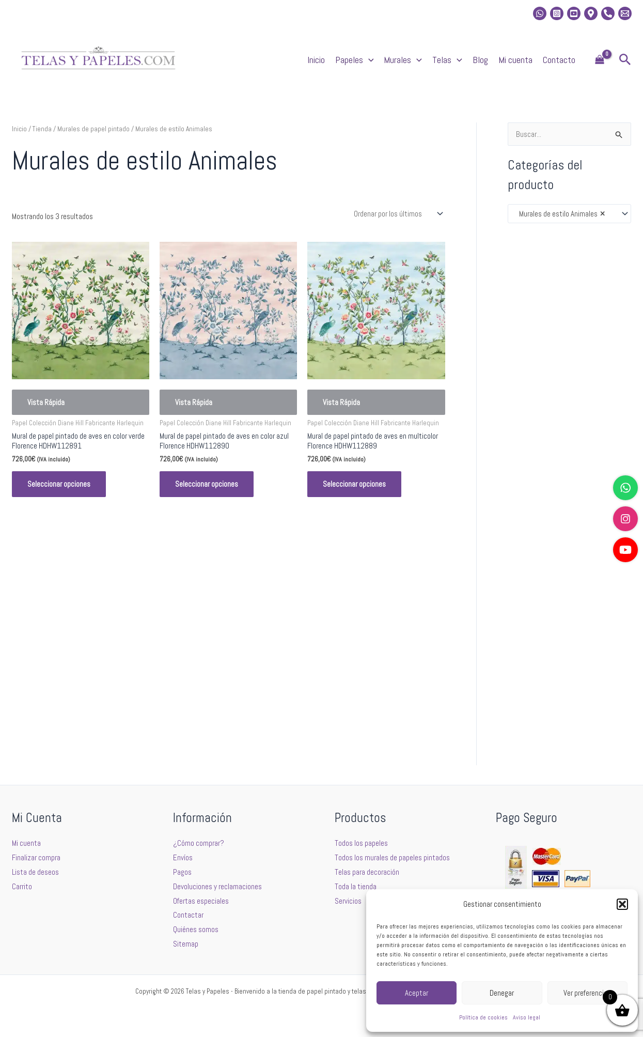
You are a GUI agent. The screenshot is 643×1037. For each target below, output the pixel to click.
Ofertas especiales (201, 901)
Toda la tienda (356, 886)
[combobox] (569, 213)
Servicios (348, 901)
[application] (368, 60)
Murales (403, 60)
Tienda (42, 128)
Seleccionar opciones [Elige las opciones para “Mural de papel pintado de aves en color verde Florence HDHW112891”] (58, 484)
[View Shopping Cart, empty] (599, 60)
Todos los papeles (361, 843)
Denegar (502, 993)
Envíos (183, 857)
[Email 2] (625, 13)
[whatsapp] (539, 13)
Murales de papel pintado (93, 128)
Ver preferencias (587, 993)
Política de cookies (483, 1017)
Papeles (354, 60)
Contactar (188, 915)
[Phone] (608, 13)
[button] (622, 904)
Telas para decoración (367, 872)
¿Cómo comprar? (198, 843)
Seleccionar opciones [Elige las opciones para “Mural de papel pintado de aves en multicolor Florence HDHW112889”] (354, 484)
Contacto (559, 60)
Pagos (182, 872)
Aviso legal (526, 1017)
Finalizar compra (36, 857)
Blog (480, 60)
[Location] (591, 13)
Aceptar (416, 993)
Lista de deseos (35, 872)
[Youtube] (574, 13)
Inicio (316, 60)
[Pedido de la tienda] (397, 213)
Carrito (22, 886)
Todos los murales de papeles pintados (392, 857)
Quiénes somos (195, 929)
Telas (447, 60)
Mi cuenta (515, 60)
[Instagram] (556, 13)
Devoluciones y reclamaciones (217, 886)
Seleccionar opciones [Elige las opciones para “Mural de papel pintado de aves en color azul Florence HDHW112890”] (206, 484)
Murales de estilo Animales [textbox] (559, 214)
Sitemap (185, 944)
